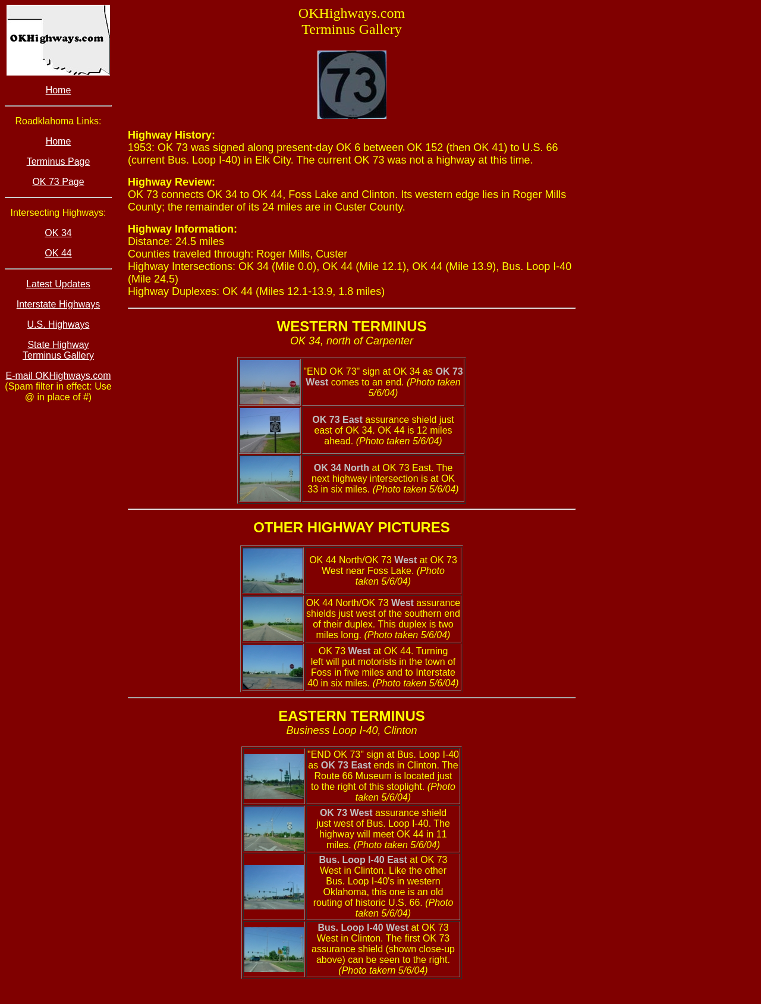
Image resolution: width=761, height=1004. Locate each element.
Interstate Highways (58, 304)
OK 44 (58, 253)
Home (58, 90)
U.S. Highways (58, 324)
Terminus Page (58, 161)
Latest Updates (58, 284)
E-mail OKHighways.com (58, 376)
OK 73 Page (58, 182)
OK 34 (58, 233)
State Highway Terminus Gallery (58, 350)
